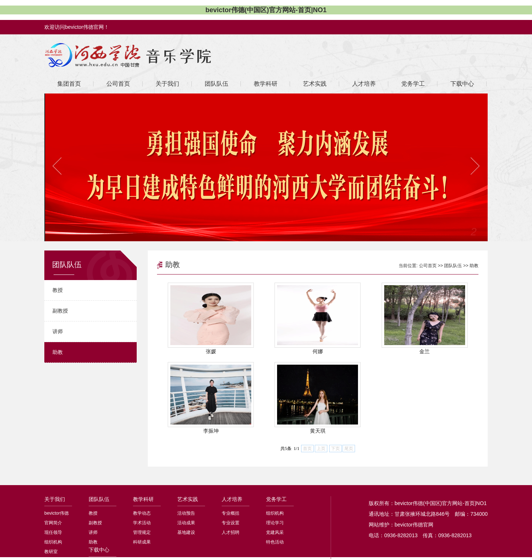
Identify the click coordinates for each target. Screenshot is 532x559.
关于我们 (54, 499)
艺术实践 (187, 499)
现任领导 (53, 532)
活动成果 (186, 522)
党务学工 (276, 499)
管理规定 (142, 532)
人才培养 (232, 499)
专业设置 (230, 522)
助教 (57, 352)
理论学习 (275, 522)
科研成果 (142, 542)
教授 (57, 290)
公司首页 (428, 265)
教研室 (51, 551)
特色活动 (275, 542)
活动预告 (186, 513)
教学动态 (142, 513)
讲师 (57, 331)
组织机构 (53, 542)
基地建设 (186, 532)
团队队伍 (453, 265)
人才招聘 (230, 532)
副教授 (60, 311)
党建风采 (275, 532)
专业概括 (230, 513)
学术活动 (142, 522)
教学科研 (143, 499)
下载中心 (99, 550)
